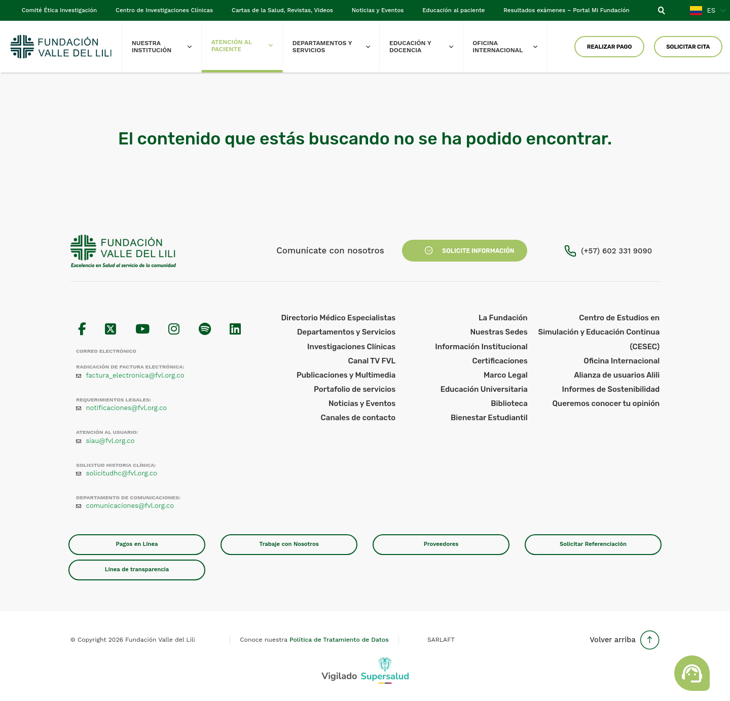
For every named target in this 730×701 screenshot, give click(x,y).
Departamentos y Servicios (336, 47)
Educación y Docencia (425, 47)
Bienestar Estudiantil (489, 417)
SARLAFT (441, 639)
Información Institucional (481, 346)
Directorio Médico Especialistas (338, 317)
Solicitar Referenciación (593, 544)
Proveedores (441, 544)
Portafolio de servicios (354, 389)
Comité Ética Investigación (59, 10)
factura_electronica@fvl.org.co (135, 375)
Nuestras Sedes (499, 332)
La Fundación (503, 317)
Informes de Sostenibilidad (611, 389)
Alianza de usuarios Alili (617, 375)
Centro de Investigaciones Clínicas (164, 10)
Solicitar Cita (688, 46)
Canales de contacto (358, 417)
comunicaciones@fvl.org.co (130, 505)
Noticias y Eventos (378, 10)
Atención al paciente (246, 46)
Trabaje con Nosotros (288, 544)
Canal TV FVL (371, 360)
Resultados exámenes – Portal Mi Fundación (566, 10)
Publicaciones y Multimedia (346, 375)
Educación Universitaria (484, 389)
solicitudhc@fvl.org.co (121, 473)
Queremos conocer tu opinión (606, 403)
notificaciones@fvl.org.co (126, 408)
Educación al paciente (453, 10)
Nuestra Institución (166, 47)
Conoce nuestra (314, 639)
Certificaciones (499, 360)
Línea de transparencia (137, 569)
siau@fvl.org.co (110, 441)
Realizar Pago (609, 46)
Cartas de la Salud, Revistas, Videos (282, 10)
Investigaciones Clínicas (351, 346)
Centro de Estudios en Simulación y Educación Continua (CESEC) (599, 332)
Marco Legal (506, 375)
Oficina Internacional (509, 47)
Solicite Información (465, 251)
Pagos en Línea (137, 544)
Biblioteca (509, 403)
